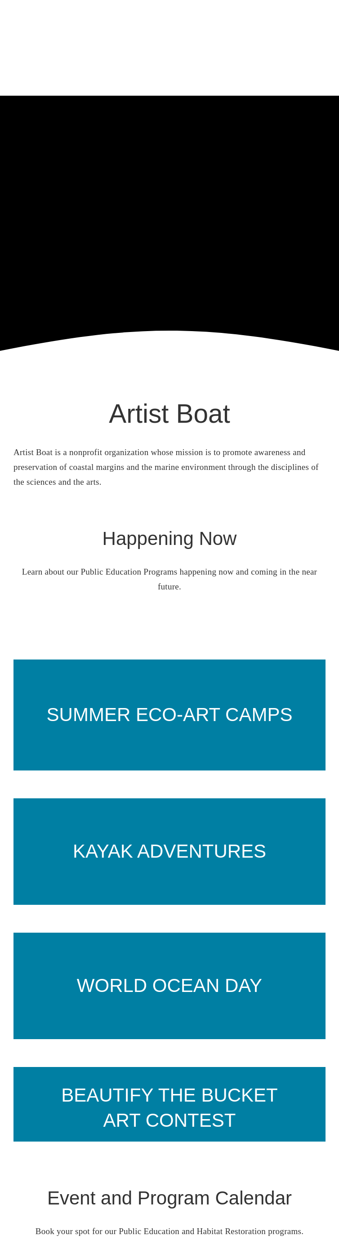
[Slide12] (169, 1048)
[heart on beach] (169, 930)
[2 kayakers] (169, 796)
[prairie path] (169, 659)
